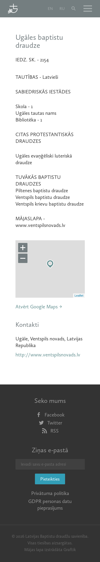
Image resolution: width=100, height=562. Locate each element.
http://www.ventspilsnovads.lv (47, 355)
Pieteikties (50, 479)
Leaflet (78, 295)
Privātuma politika (50, 493)
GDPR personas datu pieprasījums (50, 504)
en (50, 8)
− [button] (23, 258)
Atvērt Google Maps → (38, 307)
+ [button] (23, 248)
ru (62, 8)
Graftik (69, 549)
